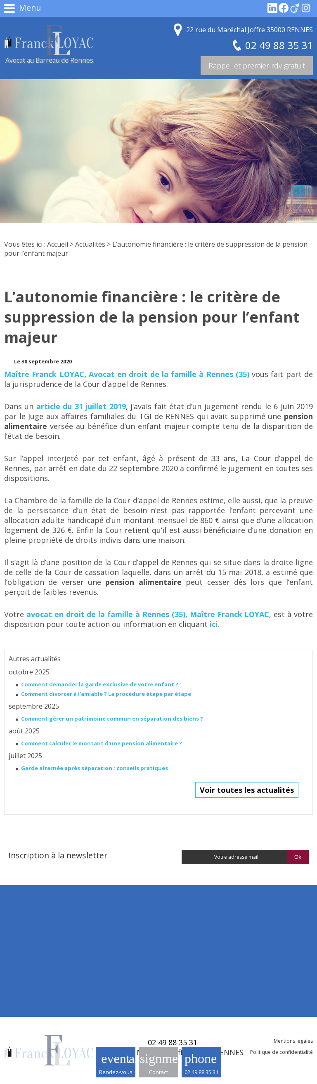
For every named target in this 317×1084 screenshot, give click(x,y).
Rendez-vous (115, 1072)
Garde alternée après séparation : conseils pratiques (94, 768)
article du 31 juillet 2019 (81, 406)
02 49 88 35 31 (201, 1072)
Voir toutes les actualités (247, 790)
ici (214, 624)
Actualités (90, 244)
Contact (158, 1072)
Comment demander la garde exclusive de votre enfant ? (99, 684)
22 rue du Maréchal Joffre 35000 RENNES (249, 29)
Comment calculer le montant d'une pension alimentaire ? (101, 743)
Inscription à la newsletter (57, 855)
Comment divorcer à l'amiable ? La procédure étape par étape (106, 694)
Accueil (57, 244)
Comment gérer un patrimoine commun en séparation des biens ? (112, 718)
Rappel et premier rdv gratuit (256, 66)
